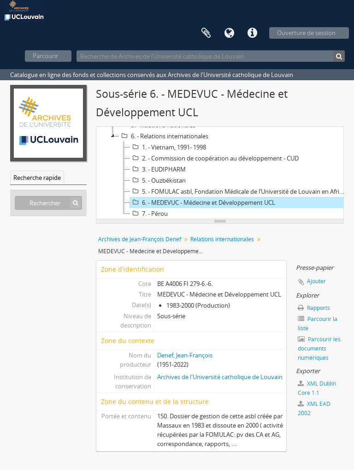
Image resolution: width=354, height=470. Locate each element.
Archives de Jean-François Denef (139, 239)
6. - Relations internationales (163, 136)
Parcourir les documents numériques (319, 348)
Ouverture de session (306, 33)
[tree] (219, 173)
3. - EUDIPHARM (158, 169)
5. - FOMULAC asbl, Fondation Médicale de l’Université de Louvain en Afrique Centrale (239, 191)
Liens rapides (252, 33)
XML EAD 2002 (314, 408)
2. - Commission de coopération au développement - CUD (214, 158)
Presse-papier (206, 33)
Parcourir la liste (317, 323)
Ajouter (316, 281)
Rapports (314, 308)
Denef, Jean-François (184, 355)
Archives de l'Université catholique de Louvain (220, 377)
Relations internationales (222, 239)
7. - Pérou (149, 213)
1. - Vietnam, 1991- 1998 (168, 147)
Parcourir (45, 56)
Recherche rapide (37, 177)
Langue (229, 33)
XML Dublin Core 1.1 (317, 388)
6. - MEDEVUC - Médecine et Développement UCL (202, 202)
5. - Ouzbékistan (158, 180)
